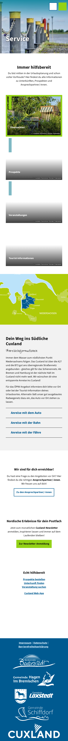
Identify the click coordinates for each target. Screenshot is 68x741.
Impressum (25, 643)
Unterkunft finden (34, 583)
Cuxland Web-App (34, 593)
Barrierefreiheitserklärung (33, 647)
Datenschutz (40, 643)
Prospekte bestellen (34, 579)
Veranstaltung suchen (34, 587)
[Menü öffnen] (53, 6)
